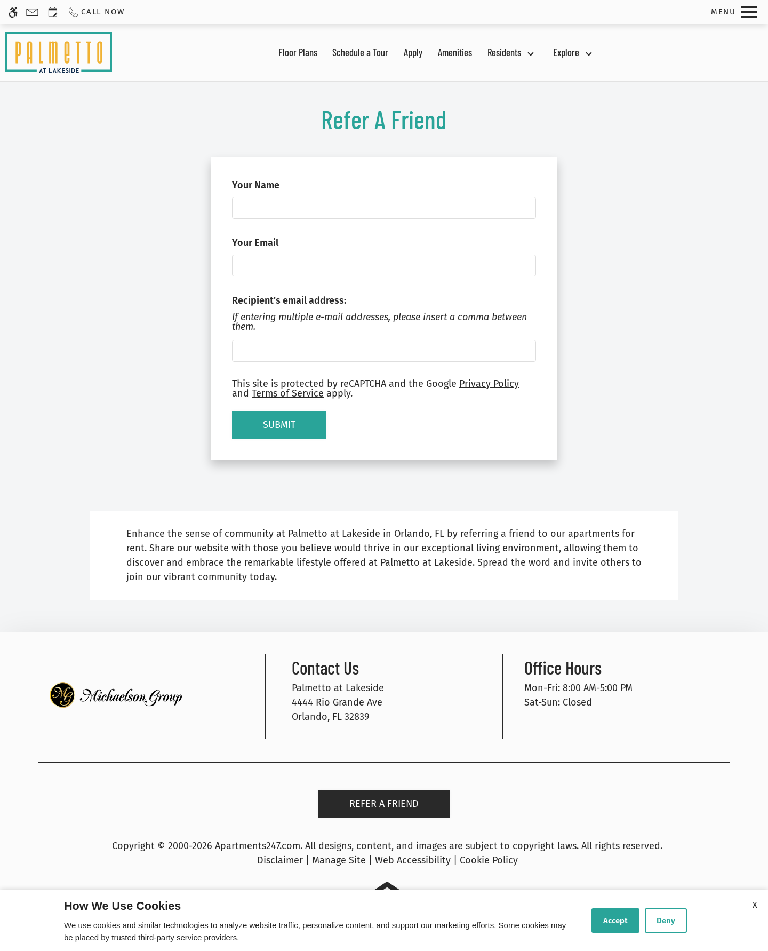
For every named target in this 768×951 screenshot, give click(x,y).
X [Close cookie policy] (755, 905)
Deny (666, 920)
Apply (413, 52)
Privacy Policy (489, 384)
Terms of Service (288, 393)
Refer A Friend (384, 804)
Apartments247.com (257, 846)
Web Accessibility (413, 860)
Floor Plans (297, 52)
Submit (279, 425)
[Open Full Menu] (734, 12)
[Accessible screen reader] (13, 12)
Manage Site (339, 860)
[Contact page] (32, 12)
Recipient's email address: (289, 300)
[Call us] (95, 12)
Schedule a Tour (360, 52)
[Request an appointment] (52, 12)
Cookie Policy (489, 860)
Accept (615, 920)
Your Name (274, 185)
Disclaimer (280, 860)
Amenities (455, 52)
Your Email (273, 243)
